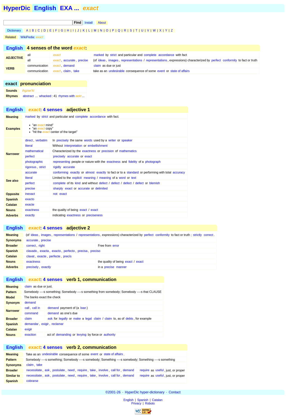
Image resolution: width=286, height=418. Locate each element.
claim (97, 65)
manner (121, 267)
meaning (89, 177)
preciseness (94, 215)
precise (83, 60)
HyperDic (16, 8)
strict (113, 55)
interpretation (73, 145)
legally (63, 318)
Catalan (157, 400)
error (116, 245)
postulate (58, 370)
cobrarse (32, 381)
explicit (77, 177)
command (31, 313)
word (122, 177)
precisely (63, 140)
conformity (230, 60)
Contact (175, 392)
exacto (29, 199)
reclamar (57, 324)
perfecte (54, 256)
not (55, 193)
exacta (44, 251)
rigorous (30, 167)
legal (88, 318)
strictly (197, 235)
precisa (83, 251)
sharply (58, 188)
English (45, 8)
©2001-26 (113, 392)
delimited (101, 188)
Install (89, 22)
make (77, 318)
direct (29, 140)
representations (131, 60)
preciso (95, 251)
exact (88, 156)
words (88, 140)
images (113, 60)
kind (77, 183)
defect (103, 183)
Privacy (136, 403)
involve (103, 370)
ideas (101, 60)
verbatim (41, 140)
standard (133, 172)
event (161, 71)
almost (89, 172)
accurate (69, 60)
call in (36, 307)
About (102, 22)
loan (83, 307)
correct (208, 235)
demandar (31, 324)
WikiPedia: (32, 37)
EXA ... (69, 8)
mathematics (128, 151)
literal (28, 145)
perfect (216, 60)
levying (81, 334)
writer (112, 140)
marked (99, 55)
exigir (45, 324)
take (76, 71)
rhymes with (69, 96)
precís (67, 256)
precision (108, 151)
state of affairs (180, 71)
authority (109, 334)
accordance (166, 55)
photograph (153, 161)
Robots (150, 403)
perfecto (69, 251)
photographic (34, 161)
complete (150, 55)
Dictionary (14, 30)
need (71, 370)
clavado (31, 251)
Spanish (142, 400)
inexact (30, 193)
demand (69, 65)
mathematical (34, 151)
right (42, 245)
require (82, 370)
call (27, 307)
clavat (30, 256)
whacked (45, 96)
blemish (154, 183)
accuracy (179, 172)
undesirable (117, 71)
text (133, 177)
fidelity (132, 161)
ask (50, 318)
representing (61, 161)
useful (160, 370)
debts (129, 318)
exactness (89, 151)
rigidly (57, 167)
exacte (29, 204)
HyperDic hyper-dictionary (144, 392)
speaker (127, 140)
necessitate (34, 370)
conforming (60, 172)
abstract (28, 96)
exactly (75, 172)
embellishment (98, 145)
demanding (63, 334)
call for (115, 370)
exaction (30, 334)
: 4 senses (45, 109)
